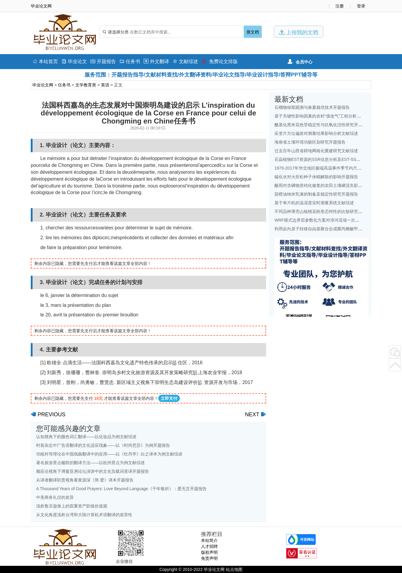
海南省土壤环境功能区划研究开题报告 (310, 142)
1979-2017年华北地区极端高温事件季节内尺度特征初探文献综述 (334, 168)
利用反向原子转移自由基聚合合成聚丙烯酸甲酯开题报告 (326, 228)
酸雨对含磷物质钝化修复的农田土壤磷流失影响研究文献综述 (330, 185)
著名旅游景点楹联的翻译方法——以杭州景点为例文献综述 (90, 462)
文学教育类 (85, 85)
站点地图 (234, 569)
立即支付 (169, 398)
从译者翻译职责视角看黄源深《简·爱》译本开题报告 (85, 480)
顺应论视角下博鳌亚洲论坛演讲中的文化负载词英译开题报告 (92, 471)
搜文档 (252, 32)
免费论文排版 (220, 61)
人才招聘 (209, 546)
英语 (105, 85)
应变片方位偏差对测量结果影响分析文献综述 (316, 133)
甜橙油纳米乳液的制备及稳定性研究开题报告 (316, 194)
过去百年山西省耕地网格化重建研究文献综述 (316, 150)
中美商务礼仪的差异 (55, 497)
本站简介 (209, 540)
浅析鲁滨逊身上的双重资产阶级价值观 (71, 506)
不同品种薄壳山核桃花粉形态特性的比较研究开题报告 (324, 211)
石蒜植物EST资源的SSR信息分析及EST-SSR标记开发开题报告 (333, 159)
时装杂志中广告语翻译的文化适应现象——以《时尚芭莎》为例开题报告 (103, 445)
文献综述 (185, 61)
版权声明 (209, 552)
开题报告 (103, 61)
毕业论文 (74, 61)
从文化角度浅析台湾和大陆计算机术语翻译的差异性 (84, 514)
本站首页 (45, 61)
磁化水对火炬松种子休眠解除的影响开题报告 (316, 176)
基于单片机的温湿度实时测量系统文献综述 (314, 202)
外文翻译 (156, 61)
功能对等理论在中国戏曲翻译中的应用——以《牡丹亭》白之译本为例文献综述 (109, 454)
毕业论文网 (42, 85)
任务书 (129, 61)
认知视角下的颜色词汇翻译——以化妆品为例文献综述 (86, 436)
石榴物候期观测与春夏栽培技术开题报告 (312, 107)
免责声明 (209, 558)
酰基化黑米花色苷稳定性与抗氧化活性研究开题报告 (322, 124)
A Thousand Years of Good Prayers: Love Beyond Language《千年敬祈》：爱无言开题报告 (121, 488)
